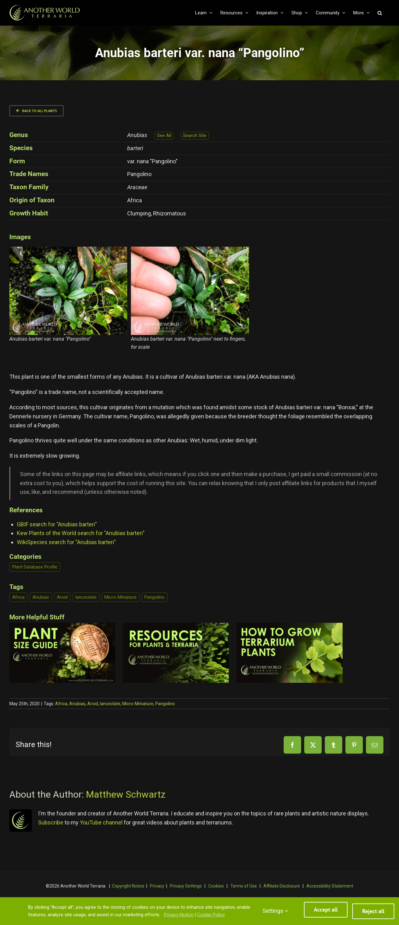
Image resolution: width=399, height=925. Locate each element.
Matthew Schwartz (126, 794)
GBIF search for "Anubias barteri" (57, 524)
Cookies (216, 885)
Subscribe (50, 822)
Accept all (326, 912)
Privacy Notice (178, 916)
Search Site (194, 135)
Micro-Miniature (120, 597)
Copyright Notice (128, 885)
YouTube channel (101, 822)
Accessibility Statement (329, 885)
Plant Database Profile (34, 567)
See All (164, 135)
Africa (18, 597)
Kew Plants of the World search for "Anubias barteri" (81, 533)
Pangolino (154, 597)
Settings (275, 912)
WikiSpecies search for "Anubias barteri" (66, 542)
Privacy (157, 885)
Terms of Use (243, 885)
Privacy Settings (186, 885)
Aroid (62, 597)
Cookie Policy (211, 916)
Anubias (40, 597)
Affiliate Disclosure (281, 885)
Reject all (373, 912)
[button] (379, 13)
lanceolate (86, 597)
